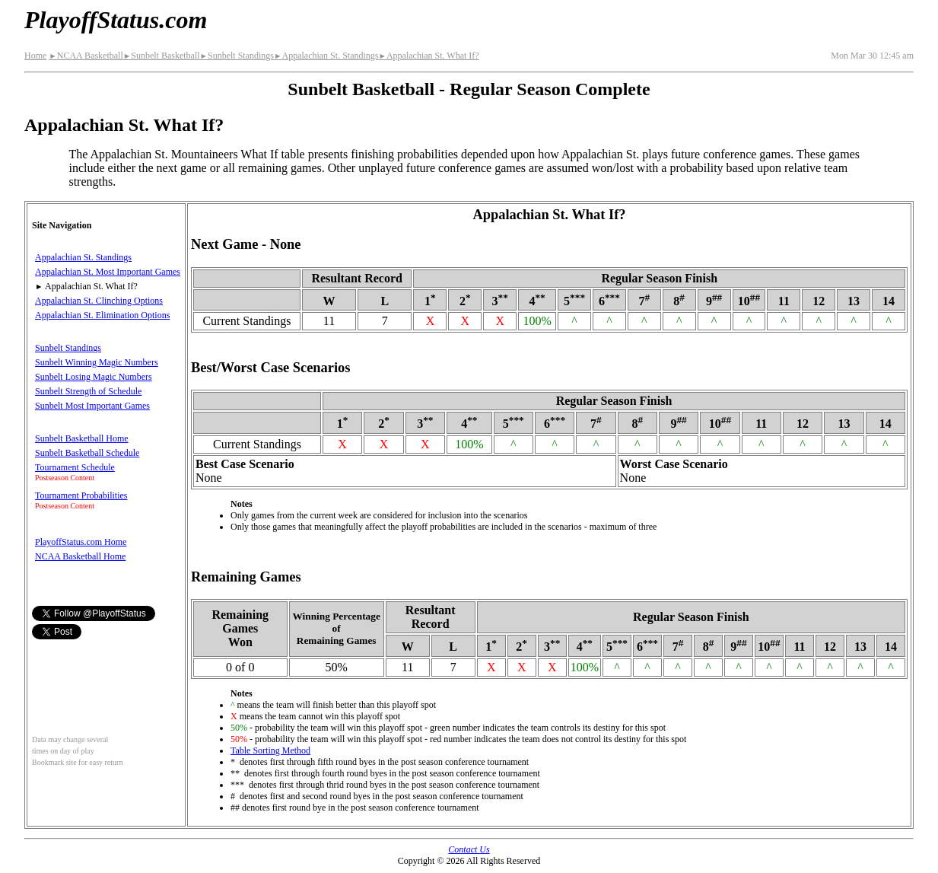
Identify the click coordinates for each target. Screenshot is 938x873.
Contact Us (468, 849)
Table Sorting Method (270, 750)
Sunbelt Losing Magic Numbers (93, 376)
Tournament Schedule (75, 467)
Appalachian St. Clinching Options (99, 300)
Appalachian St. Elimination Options (102, 315)
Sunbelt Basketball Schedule (87, 453)
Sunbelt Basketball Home (82, 438)
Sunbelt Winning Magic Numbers (96, 362)
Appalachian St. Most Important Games (107, 271)
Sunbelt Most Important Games (92, 405)
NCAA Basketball (85, 55)
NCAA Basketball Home (80, 556)
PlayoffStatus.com (115, 19)
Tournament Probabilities (81, 495)
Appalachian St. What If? (428, 55)
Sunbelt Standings (237, 55)
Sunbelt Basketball (161, 55)
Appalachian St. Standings (326, 55)
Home (35, 55)
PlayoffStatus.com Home (80, 542)
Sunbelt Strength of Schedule (88, 391)
